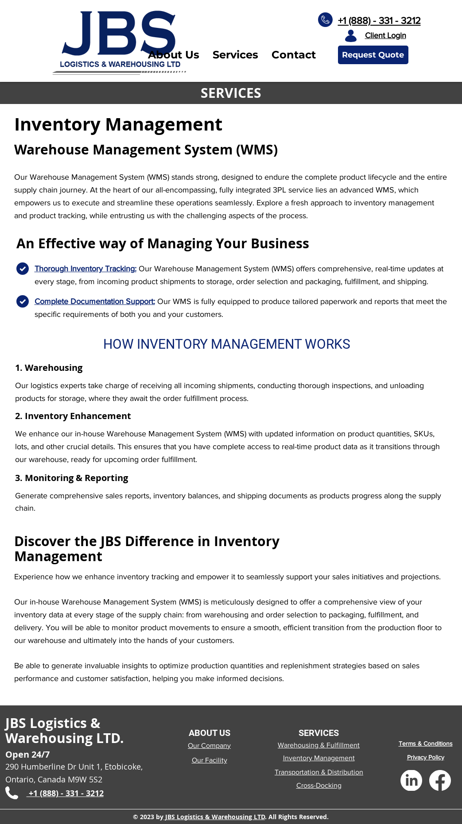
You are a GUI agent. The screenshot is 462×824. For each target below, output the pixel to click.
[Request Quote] (373, 55)
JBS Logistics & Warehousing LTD (214, 816)
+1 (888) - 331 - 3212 (379, 20)
